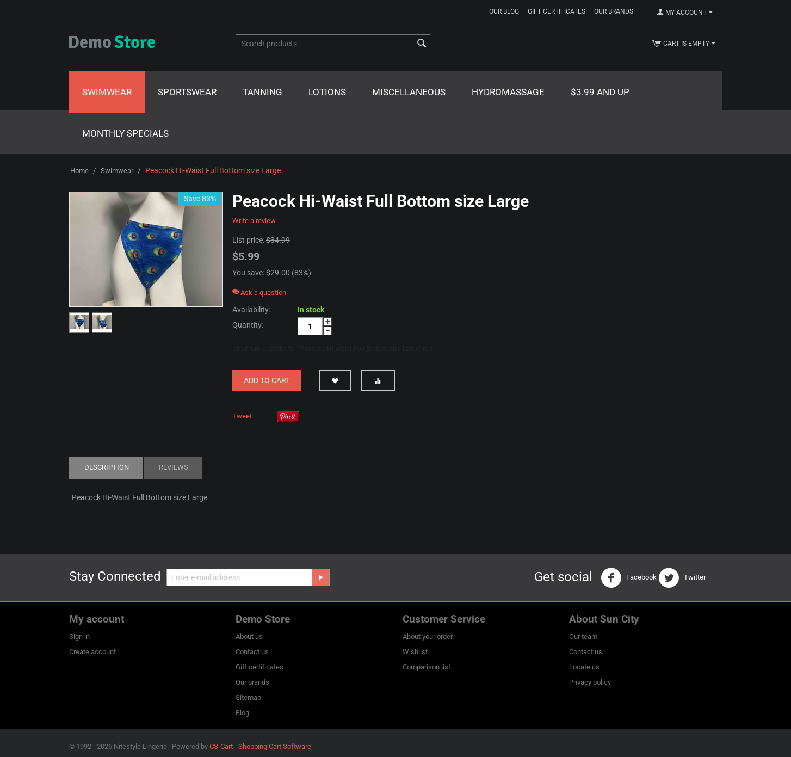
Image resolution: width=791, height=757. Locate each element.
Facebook (629, 578)
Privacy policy (590, 682)
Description (106, 467)
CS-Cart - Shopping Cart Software (260, 746)
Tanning (262, 92)
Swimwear (107, 92)
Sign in (79, 636)
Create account (92, 652)
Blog (242, 713)
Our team (583, 636)
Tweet (242, 416)
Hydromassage (508, 92)
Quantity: (247, 325)
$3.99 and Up (600, 92)
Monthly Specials (125, 133)
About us (249, 636)
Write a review (254, 221)
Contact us (252, 652)
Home (79, 171)
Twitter (682, 578)
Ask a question (259, 292)
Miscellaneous (409, 92)
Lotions (327, 92)
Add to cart (267, 380)
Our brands (613, 11)
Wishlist (415, 652)
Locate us (584, 667)
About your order (428, 636)
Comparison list (426, 667)
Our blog (504, 11)
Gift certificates (556, 11)
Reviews (173, 467)
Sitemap (248, 697)
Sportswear (187, 92)
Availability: (251, 309)
